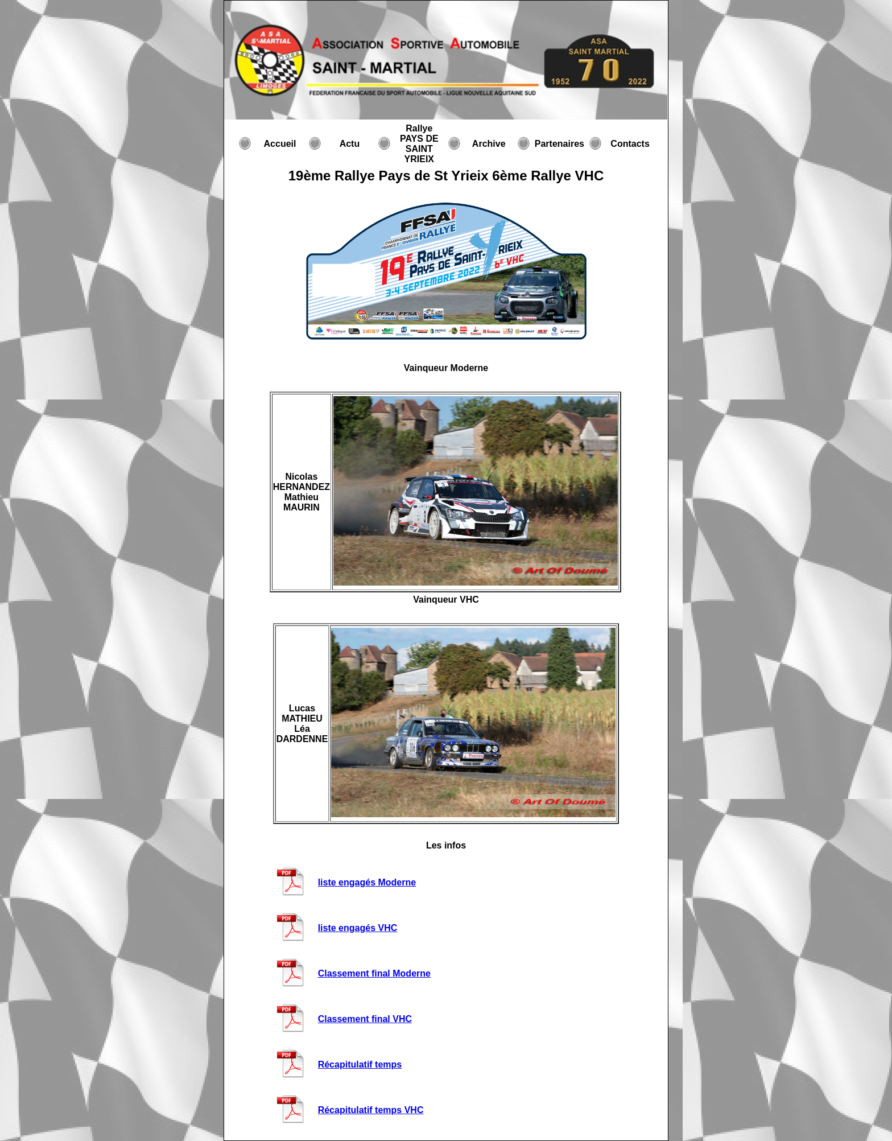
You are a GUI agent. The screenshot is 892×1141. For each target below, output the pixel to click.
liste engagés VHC (358, 928)
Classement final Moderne (374, 973)
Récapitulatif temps (360, 1064)
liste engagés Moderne (367, 882)
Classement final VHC (365, 1019)
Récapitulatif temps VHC (371, 1110)
